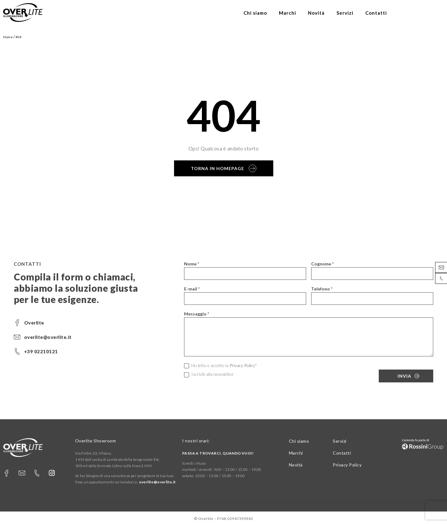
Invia (404, 376)
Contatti (376, 13)
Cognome (322, 263)
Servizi (345, 13)
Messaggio (196, 313)
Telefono (321, 288)
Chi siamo (255, 13)
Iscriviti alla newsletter (209, 374)
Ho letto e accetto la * (220, 366)
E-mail (192, 288)
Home (8, 37)
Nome (191, 263)
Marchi (287, 13)
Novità (316, 13)
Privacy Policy (242, 365)
